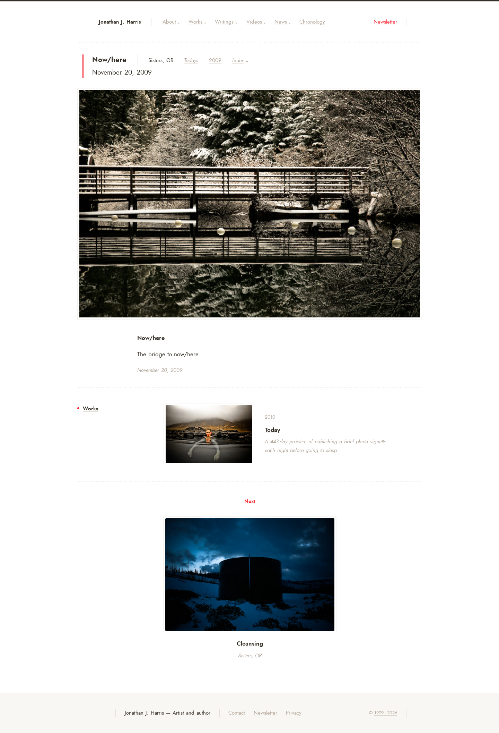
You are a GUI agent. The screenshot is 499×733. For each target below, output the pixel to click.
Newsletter (385, 22)
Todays (191, 60)
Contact (236, 713)
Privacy (293, 713)
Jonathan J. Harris (120, 22)
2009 (215, 60)
